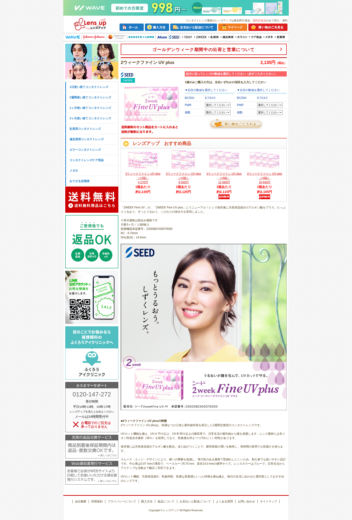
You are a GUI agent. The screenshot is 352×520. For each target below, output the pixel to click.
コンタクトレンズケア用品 (86, 160)
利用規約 (97, 501)
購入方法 (147, 501)
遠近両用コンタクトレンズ (86, 139)
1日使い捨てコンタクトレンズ (88, 87)
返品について (166, 501)
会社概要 (80, 501)
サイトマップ (268, 501)
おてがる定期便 (79, 181)
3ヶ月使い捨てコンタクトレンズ (90, 118)
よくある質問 (224, 501)
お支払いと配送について (195, 501)
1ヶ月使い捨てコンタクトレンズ (90, 108)
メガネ (73, 170)
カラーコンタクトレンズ (85, 149)
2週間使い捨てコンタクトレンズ (90, 97)
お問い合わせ (246, 501)
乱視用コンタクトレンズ (85, 128)
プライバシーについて (122, 501)
